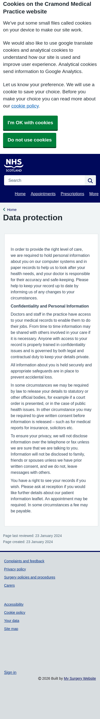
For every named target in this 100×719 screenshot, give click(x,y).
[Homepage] (17, 164)
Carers (9, 585)
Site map (11, 629)
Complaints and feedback (24, 561)
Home (20, 194)
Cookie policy (14, 612)
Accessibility (13, 604)
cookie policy (24, 105)
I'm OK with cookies (30, 122)
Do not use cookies (30, 139)
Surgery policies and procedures (29, 577)
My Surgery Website (80, 678)
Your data (11, 620)
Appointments (43, 194)
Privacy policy (15, 569)
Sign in (10, 672)
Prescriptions (72, 194)
